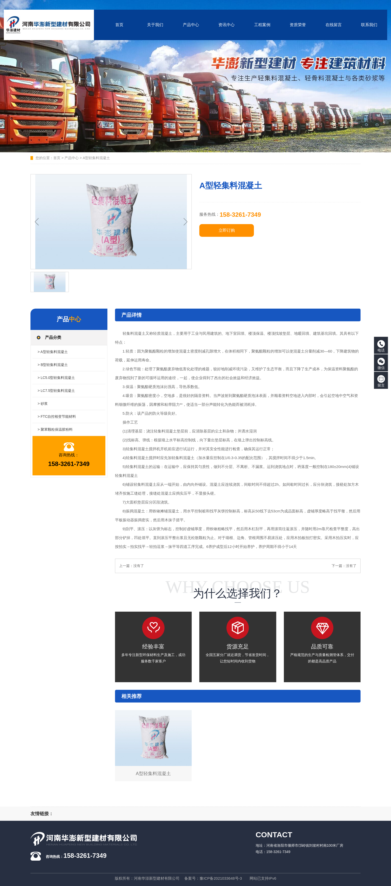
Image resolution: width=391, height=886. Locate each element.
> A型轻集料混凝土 (53, 352)
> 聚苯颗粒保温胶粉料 (55, 429)
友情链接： (41, 813)
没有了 (138, 566)
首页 (56, 158)
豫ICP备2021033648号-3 (221, 878)
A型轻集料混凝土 (96, 158)
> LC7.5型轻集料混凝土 (56, 391)
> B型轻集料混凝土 (53, 365)
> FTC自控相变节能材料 (57, 416)
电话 (381, 346)
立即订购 (227, 230)
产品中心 (71, 158)
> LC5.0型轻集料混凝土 (56, 378)
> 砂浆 (43, 404)
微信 (381, 364)
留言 (381, 381)
